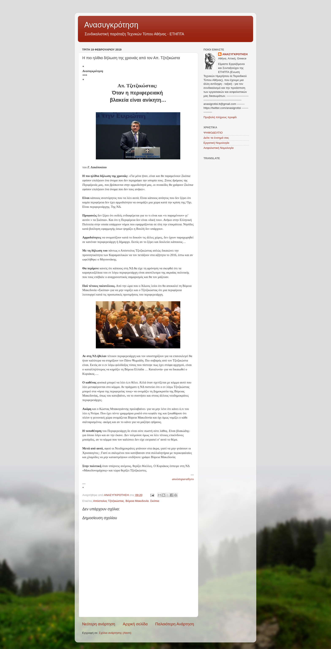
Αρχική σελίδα (135, 624)
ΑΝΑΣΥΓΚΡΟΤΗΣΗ (235, 54)
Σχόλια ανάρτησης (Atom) (115, 632)
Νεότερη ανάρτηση (98, 624)
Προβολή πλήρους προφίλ (220, 117)
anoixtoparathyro (183, 479)
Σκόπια (154, 500)
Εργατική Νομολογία (216, 142)
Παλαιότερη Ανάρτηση (174, 624)
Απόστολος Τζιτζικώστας (108, 500)
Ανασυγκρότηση (111, 25)
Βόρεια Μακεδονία (137, 500)
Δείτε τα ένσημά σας (216, 137)
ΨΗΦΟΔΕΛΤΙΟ (213, 132)
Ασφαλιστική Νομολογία (218, 147)
